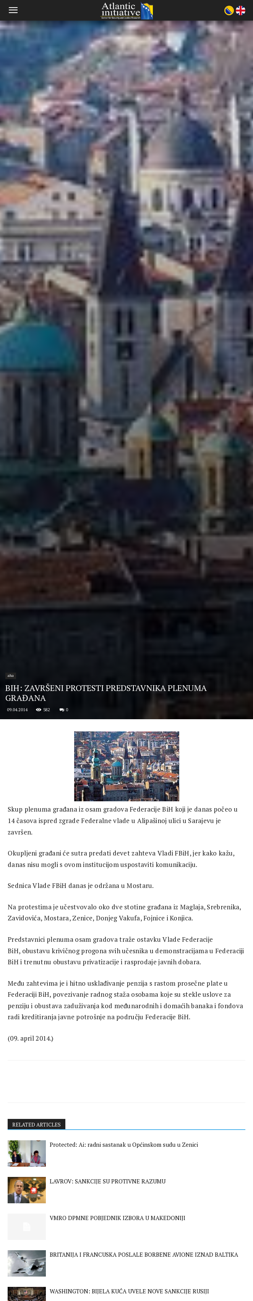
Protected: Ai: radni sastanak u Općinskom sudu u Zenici (124, 1226)
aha (11, 757)
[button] (13, 10)
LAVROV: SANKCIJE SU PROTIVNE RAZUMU (107, 1263)
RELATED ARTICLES (37, 1206)
